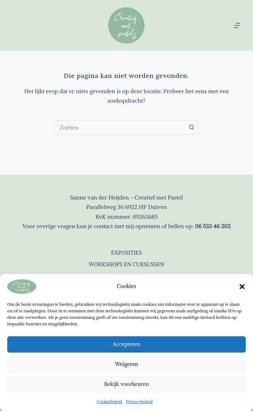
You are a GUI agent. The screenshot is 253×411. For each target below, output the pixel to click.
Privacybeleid (139, 401)
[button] (242, 286)
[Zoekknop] (191, 127)
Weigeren (126, 364)
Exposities (126, 252)
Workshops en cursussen (126, 264)
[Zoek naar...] (119, 127)
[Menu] (237, 25)
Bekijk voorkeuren (126, 384)
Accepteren (126, 344)
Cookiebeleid (109, 401)
